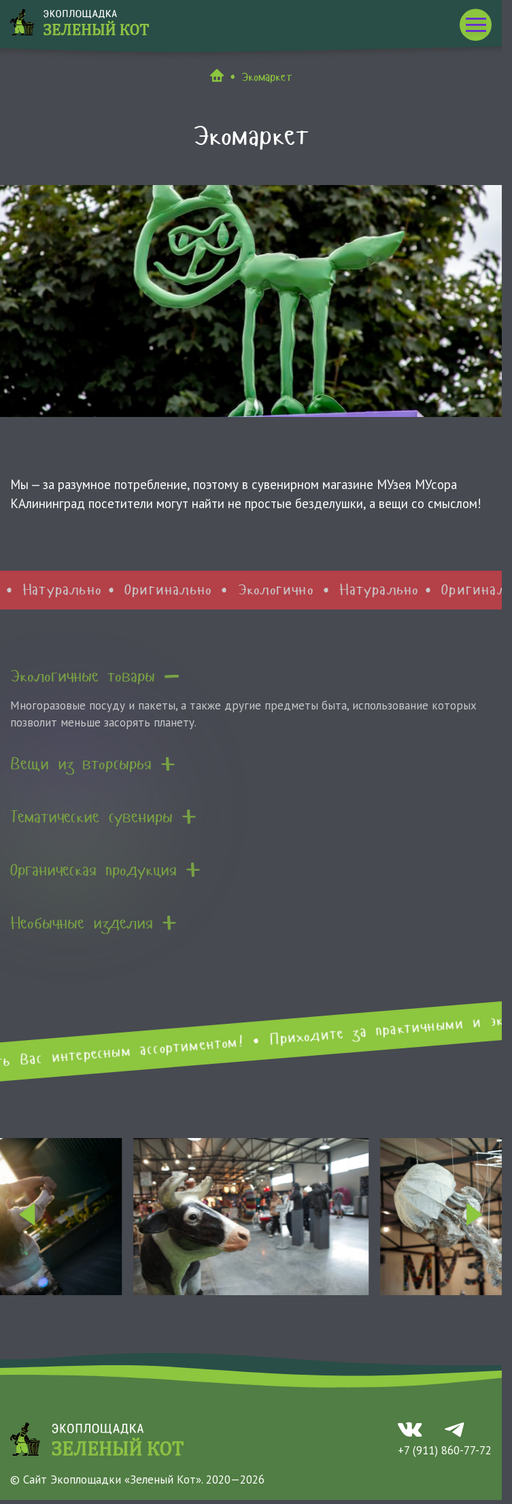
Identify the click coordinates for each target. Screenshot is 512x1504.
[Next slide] (474, 1217)
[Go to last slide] (27, 1217)
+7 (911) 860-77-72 (445, 1450)
